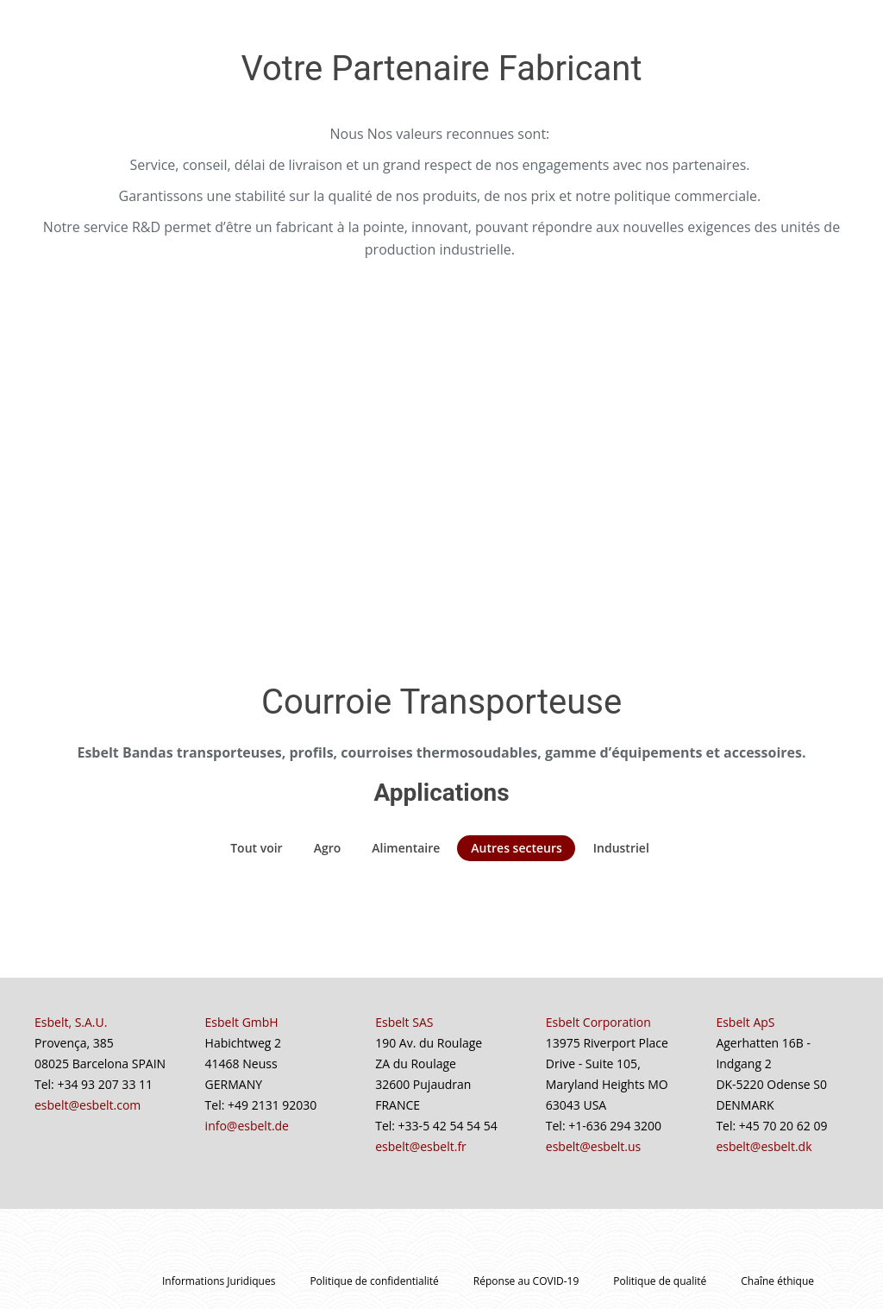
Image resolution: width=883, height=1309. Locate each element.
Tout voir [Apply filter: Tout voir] (256, 848)
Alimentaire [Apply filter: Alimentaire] (406, 848)
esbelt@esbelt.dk (763, 1146)
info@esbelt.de (247, 1125)
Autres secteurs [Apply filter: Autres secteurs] (516, 848)
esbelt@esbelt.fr (421, 1146)
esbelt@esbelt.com (87, 1105)
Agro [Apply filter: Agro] (327, 848)
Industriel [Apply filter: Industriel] (621, 848)
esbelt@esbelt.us (593, 1146)
